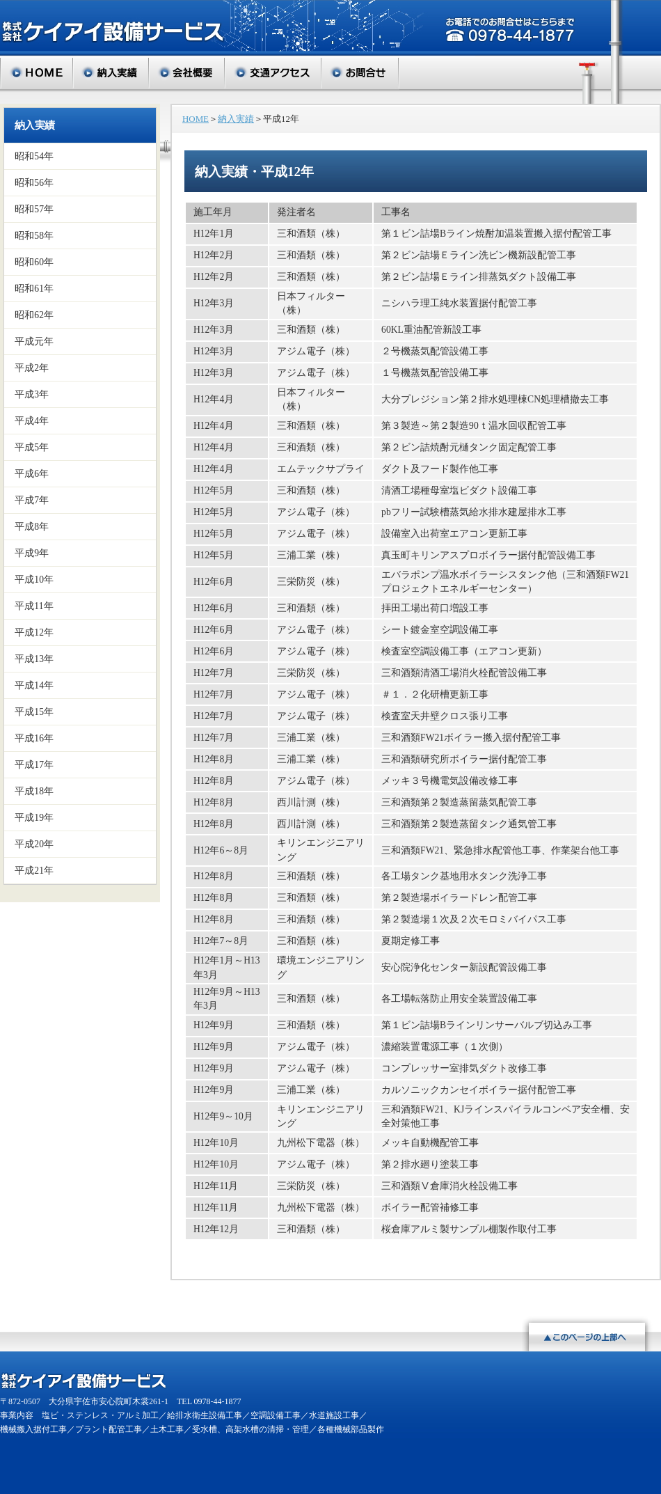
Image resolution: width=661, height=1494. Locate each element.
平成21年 (34, 870)
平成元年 (34, 341)
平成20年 (34, 844)
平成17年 (34, 765)
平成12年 (34, 632)
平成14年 (34, 685)
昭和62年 (34, 315)
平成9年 (32, 553)
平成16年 (34, 738)
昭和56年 (34, 183)
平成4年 (32, 421)
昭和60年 (34, 262)
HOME (195, 118)
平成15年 (34, 712)
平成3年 (32, 394)
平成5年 (32, 447)
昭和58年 (34, 235)
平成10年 (34, 579)
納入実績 (34, 125)
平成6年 (32, 474)
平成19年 (34, 817)
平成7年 (32, 500)
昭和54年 (34, 156)
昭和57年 (34, 209)
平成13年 (34, 659)
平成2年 (32, 368)
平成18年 (34, 791)
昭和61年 (34, 288)
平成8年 (32, 526)
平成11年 (34, 606)
